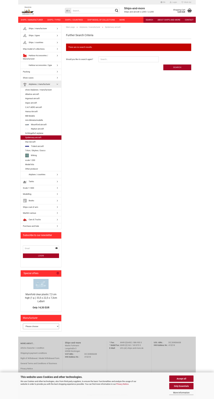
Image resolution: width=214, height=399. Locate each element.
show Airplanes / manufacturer (38, 90)
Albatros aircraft (32, 94)
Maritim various (29, 213)
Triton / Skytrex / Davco (35, 150)
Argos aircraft (31, 103)
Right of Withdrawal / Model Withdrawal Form (39, 358)
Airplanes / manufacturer (36, 84)
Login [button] (173, 2)
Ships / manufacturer (32, 20)
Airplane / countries (34, 175)
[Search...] (68, 10)
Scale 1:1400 (28, 188)
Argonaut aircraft (32, 98)
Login (41, 256)
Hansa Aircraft (31, 111)
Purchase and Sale (31, 226)
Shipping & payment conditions (33, 353)
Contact (189, 20)
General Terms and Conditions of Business (38, 363)
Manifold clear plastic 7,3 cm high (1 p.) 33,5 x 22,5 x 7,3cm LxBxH (41, 298)
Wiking (31, 155)
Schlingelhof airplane (34, 133)
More (122, 20)
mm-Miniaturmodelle (34, 120)
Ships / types (54, 20)
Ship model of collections (101, 20)
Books (28, 201)
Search (149, 20)
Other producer (31, 169)
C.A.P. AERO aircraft (33, 107)
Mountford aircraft (36, 124)
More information (181, 392)
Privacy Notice (122, 384)
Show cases (28, 78)
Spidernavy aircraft (33, 137)
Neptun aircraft (34, 129)
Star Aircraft (30, 142)
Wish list (186, 2)
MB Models (30, 116)
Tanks (28, 181)
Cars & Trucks (32, 220)
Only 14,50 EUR (41, 307)
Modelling (27, 194)
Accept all (181, 378)
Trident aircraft (34, 146)
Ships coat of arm (30, 207)
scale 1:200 (30, 160)
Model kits (29, 164)
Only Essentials (181, 386)
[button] (163, 2)
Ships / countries (74, 20)
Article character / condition (32, 348)
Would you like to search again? (79, 59)
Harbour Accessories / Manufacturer (35, 57)
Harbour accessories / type (37, 65)
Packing (26, 72)
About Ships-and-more (169, 20)
